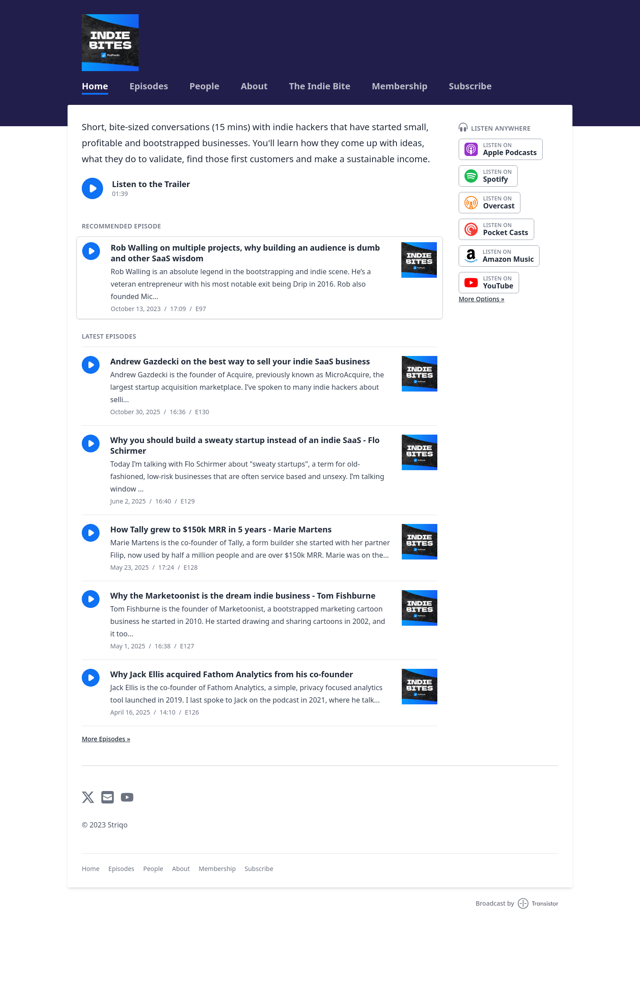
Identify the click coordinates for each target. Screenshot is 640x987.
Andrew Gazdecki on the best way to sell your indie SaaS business (240, 361)
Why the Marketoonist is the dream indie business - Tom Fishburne (243, 595)
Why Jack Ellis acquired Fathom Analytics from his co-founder (231, 674)
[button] (92, 188)
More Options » (481, 299)
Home (95, 86)
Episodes (148, 86)
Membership (399, 86)
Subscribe (470, 86)
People (204, 86)
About (254, 86)
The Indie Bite (319, 86)
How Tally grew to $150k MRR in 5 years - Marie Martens (221, 529)
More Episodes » (106, 739)
